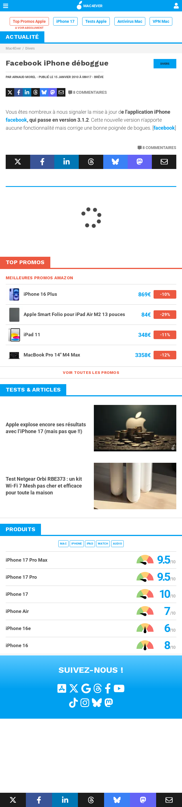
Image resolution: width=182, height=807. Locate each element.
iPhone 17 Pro (21, 577)
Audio (117, 543)
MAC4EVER (89, 4)
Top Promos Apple (29, 21)
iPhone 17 (65, 21)
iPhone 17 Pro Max (26, 560)
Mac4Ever (13, 48)
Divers (30, 48)
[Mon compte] (176, 6)
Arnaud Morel (24, 77)
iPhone (76, 543)
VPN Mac (161, 21)
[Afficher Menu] (5, 6)
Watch (103, 543)
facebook (16, 120)
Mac (63, 543)
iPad (90, 543)
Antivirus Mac (129, 21)
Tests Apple (96, 21)
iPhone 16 (17, 645)
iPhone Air (17, 611)
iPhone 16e (18, 628)
